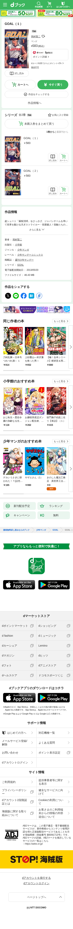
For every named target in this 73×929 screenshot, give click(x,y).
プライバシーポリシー (14, 792)
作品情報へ (34, 102)
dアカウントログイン (15, 762)
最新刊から (62, 132)
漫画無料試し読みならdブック (16, 530)
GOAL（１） (31, 138)
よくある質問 (47, 742)
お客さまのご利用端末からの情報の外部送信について (51, 813)
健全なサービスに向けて (51, 792)
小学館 (18, 244)
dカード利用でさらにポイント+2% (46, 63)
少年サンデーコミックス (30, 254)
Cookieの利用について (51, 801)
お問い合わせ (10, 752)
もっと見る (59, 321)
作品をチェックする (38, 94)
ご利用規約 (9, 782)
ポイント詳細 (40, 56)
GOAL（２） (31, 170)
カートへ (23, 84)
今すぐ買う (55, 84)
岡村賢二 (35, 36)
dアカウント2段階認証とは (14, 801)
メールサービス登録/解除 (14, 742)
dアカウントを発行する (36, 877)
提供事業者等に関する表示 (51, 782)
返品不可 (35, 67)
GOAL (20, 265)
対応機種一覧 (47, 732)
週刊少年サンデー (24, 260)
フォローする (43, 36)
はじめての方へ (14, 733)
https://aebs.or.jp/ (34, 843)
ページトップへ (36, 897)
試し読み (19, 73)
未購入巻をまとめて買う (39, 123)
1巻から (51, 132)
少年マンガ (23, 249)
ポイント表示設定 (49, 752)
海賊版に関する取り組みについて (14, 813)
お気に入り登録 (60, 115)
